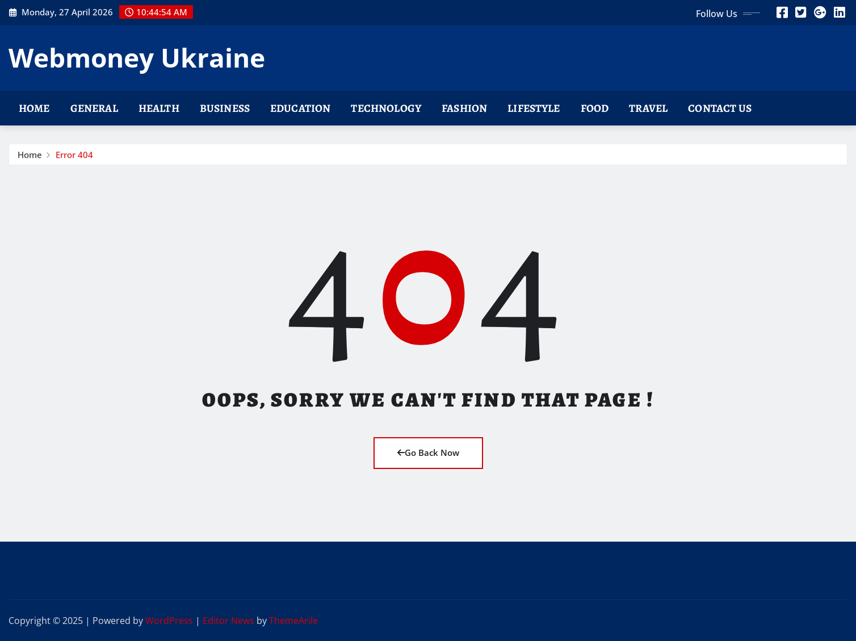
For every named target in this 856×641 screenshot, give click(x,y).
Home (34, 108)
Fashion (464, 108)
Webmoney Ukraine (137, 57)
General (94, 108)
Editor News (228, 620)
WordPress (169, 620)
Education (300, 108)
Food (595, 108)
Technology (386, 108)
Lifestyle (533, 108)
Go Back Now (428, 452)
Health (159, 108)
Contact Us (720, 108)
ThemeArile (293, 620)
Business (225, 108)
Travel (648, 108)
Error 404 (74, 156)
